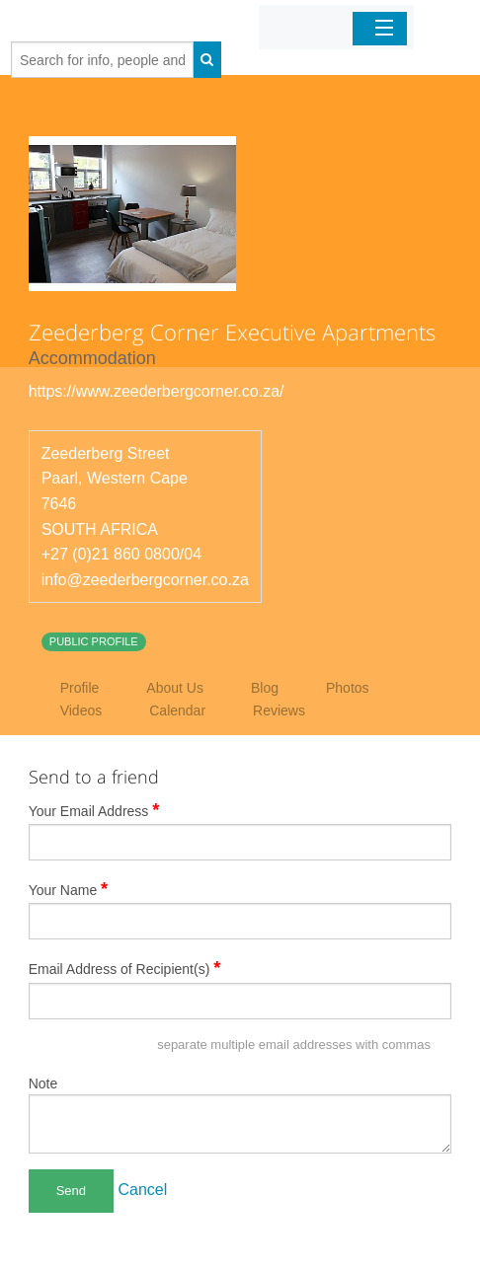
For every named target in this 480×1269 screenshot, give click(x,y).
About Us (174, 688)
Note (43, 1083)
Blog (265, 688)
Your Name (69, 889)
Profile (80, 688)
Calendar (177, 710)
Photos (347, 688)
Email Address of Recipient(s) (125, 968)
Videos (81, 710)
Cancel (143, 1189)
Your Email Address (94, 810)
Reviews (279, 710)
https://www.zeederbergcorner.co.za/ (156, 391)
